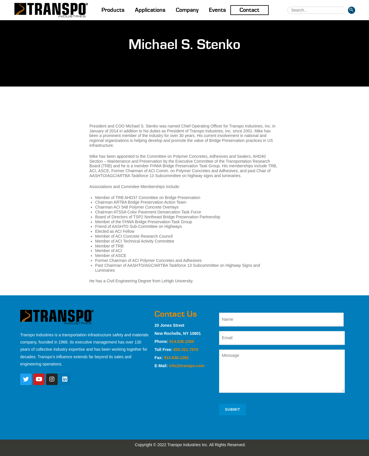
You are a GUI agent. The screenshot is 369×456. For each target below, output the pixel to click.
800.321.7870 (186, 349)
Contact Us (176, 314)
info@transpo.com (186, 365)
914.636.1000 (181, 341)
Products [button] (113, 10)
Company (187, 10)
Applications (150, 10)
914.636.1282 (176, 357)
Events (217, 10)
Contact (249, 10)
